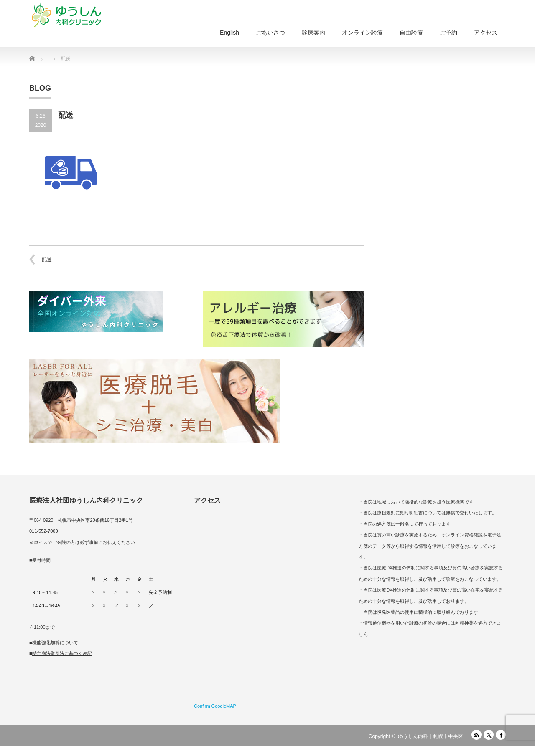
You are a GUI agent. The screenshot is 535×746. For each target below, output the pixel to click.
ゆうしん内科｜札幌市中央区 (430, 736)
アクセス (485, 32)
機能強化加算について (55, 642)
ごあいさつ (270, 32)
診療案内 (313, 32)
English (229, 32)
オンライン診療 (362, 32)
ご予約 (448, 32)
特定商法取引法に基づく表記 (62, 653)
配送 (47, 260)
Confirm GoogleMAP (215, 705)
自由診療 (411, 32)
